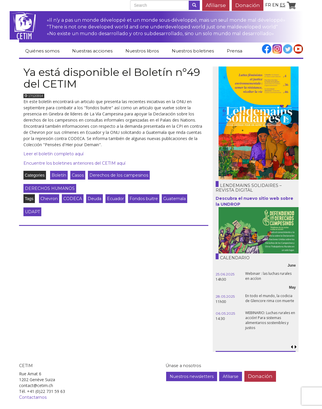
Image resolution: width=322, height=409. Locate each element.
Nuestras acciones (92, 51)
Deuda (94, 198)
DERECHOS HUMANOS (50, 188)
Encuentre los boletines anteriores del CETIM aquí (74, 163)
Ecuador (115, 198)
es (282, 5)
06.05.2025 (225, 313)
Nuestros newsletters (192, 376)
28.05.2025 (225, 296)
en (275, 5)
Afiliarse (216, 5)
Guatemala (174, 198)
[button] (296, 347)
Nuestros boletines (193, 51)
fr (268, 5)
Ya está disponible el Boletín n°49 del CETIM (111, 78)
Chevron (49, 198)
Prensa (234, 51)
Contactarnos (33, 397)
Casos (78, 175)
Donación (247, 5)
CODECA (72, 198)
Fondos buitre (144, 198)
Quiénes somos (42, 51)
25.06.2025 (225, 274)
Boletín (59, 175)
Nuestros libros (142, 51)
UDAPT (32, 211)
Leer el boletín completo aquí (53, 153)
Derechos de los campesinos (118, 175)
